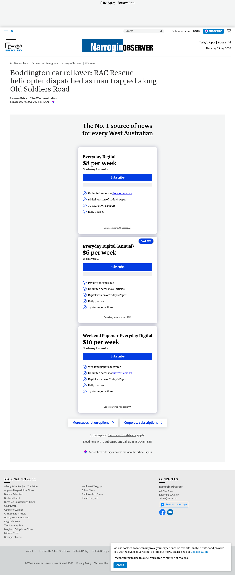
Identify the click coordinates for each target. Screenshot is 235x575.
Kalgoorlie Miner (12, 521)
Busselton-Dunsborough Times (19, 502)
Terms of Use (101, 563)
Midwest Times (11, 533)
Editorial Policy (81, 551)
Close (120, 565)
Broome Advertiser (13, 494)
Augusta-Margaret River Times (19, 490)
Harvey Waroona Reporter (17, 517)
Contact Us (30, 551)
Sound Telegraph (90, 498)
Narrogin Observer (71, 63)
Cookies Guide (199, 551)
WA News (90, 63)
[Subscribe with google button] (117, 185)
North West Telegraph (92, 486)
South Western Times (92, 494)
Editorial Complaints (102, 551)
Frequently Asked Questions (54, 551)
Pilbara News (88, 490)
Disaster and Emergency (45, 63)
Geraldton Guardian (13, 509)
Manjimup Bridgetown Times (18, 529)
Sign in (148, 451)
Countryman (10, 505)
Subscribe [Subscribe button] (117, 177)
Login (196, 31)
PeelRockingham (19, 63)
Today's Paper (207, 42)
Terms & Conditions (122, 435)
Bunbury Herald (12, 498)
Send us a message (174, 505)
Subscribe (213, 31)
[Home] (11, 31)
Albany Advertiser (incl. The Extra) (21, 486)
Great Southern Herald (15, 513)
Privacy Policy (83, 563)
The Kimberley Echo (14, 525)
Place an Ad (224, 42)
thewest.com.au (122, 193)
